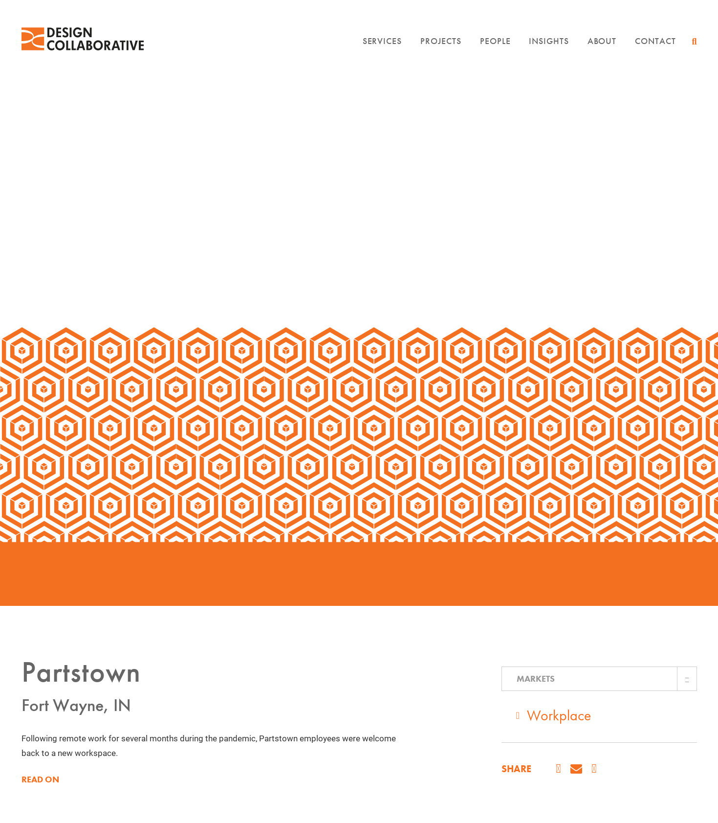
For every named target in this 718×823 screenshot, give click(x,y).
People (495, 40)
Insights (548, 40)
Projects (440, 40)
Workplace (559, 715)
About (602, 40)
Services (382, 40)
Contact (655, 40)
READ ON (40, 779)
